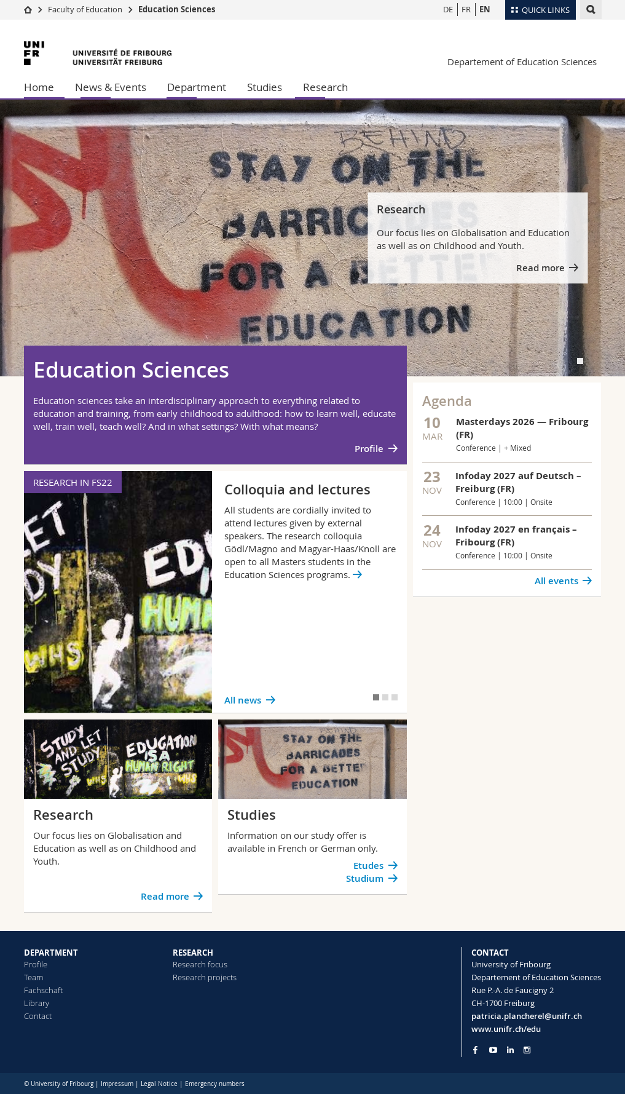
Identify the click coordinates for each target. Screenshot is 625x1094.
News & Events (110, 87)
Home (39, 87)
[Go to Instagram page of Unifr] (527, 1050)
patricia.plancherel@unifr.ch (526, 1015)
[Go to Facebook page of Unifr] (475, 1049)
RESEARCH (193, 952)
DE (448, 9)
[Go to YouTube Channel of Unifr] (493, 1050)
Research (325, 87)
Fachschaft (43, 990)
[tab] (580, 361)
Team (33, 977)
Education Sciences (176, 9)
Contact (38, 1015)
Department (196, 87)
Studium (364, 878)
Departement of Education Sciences (522, 61)
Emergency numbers (215, 1084)
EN (484, 9)
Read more (540, 267)
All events (556, 580)
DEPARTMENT (51, 952)
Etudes (368, 865)
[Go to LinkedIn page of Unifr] (510, 1050)
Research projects (205, 977)
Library (36, 1003)
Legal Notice (159, 1084)
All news (242, 700)
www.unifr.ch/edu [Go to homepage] (506, 1028)
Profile (369, 448)
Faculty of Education (85, 9)
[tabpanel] (312, 238)
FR (466, 9)
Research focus (200, 964)
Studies (264, 87)
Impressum (117, 1084)
